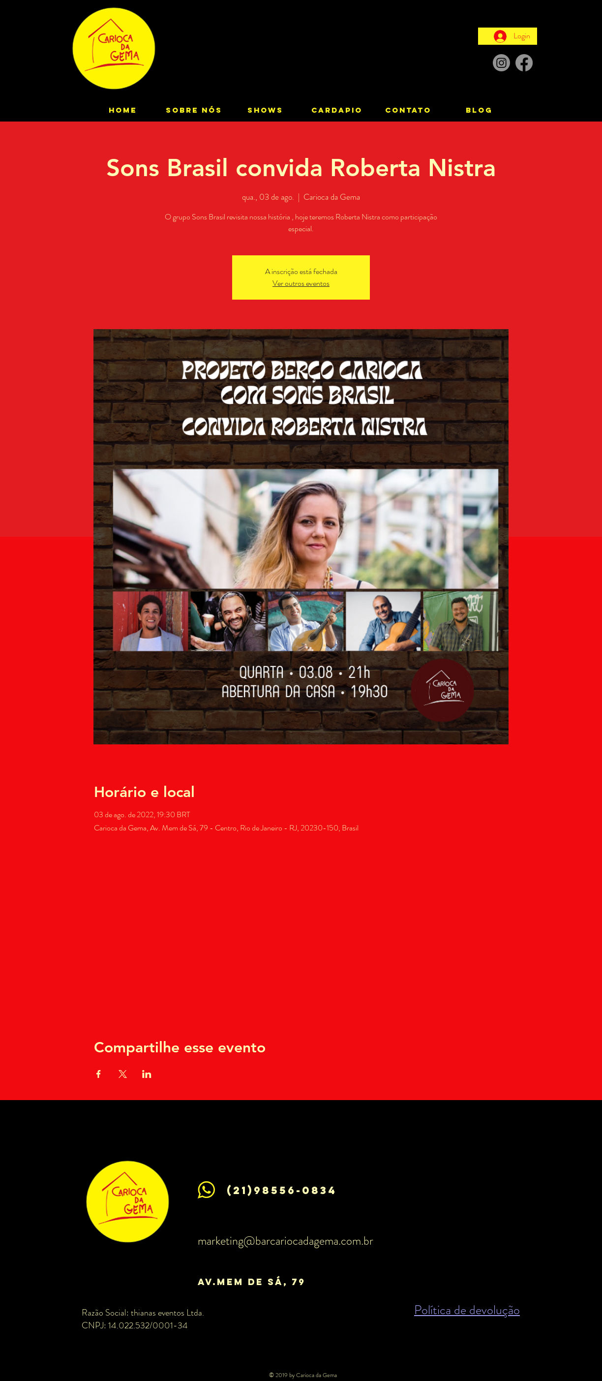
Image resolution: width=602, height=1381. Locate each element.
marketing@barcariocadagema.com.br (285, 1240)
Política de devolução (467, 1310)
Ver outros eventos (301, 283)
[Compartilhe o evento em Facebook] (98, 1074)
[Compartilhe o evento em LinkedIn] (146, 1074)
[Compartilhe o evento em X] (122, 1074)
